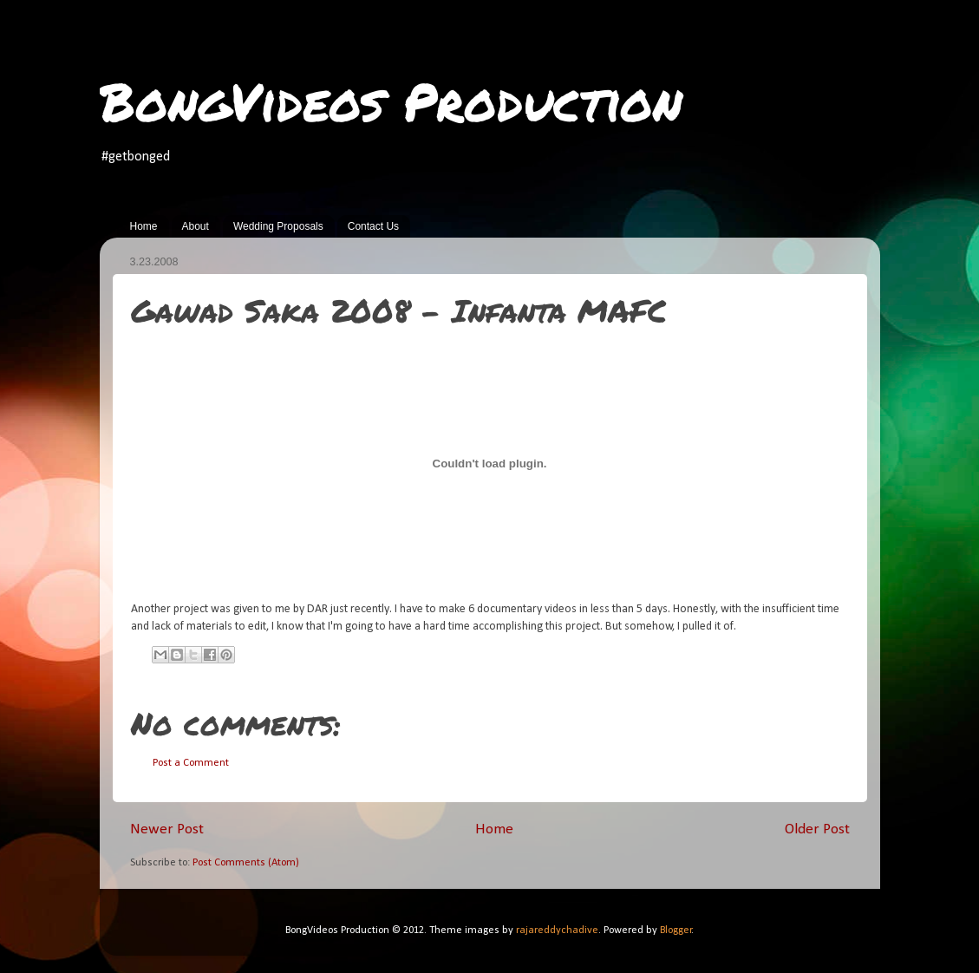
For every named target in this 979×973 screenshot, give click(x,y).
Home (144, 226)
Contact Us (373, 226)
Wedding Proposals (278, 226)
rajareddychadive (557, 930)
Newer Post (167, 829)
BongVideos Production (391, 100)
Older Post (817, 829)
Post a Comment (191, 763)
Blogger (676, 930)
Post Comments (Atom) (246, 863)
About (195, 226)
